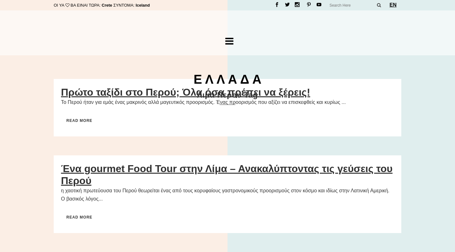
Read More (79, 120)
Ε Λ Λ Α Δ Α (228, 79)
